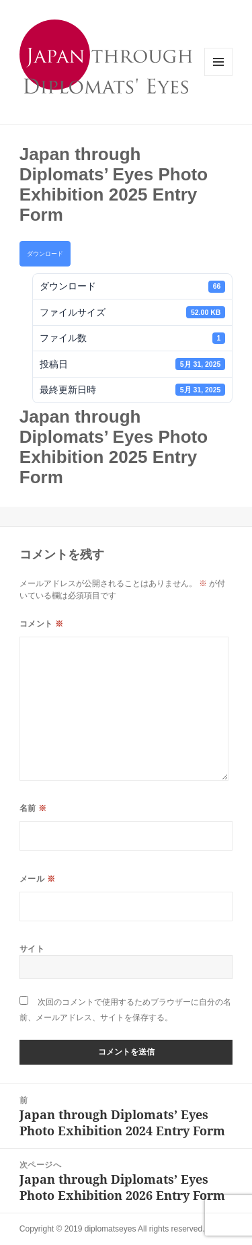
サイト (31, 948)
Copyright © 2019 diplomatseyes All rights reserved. (112, 1229)
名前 (33, 808)
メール (37, 878)
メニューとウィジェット (218, 75)
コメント (41, 623)
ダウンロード (45, 253)
